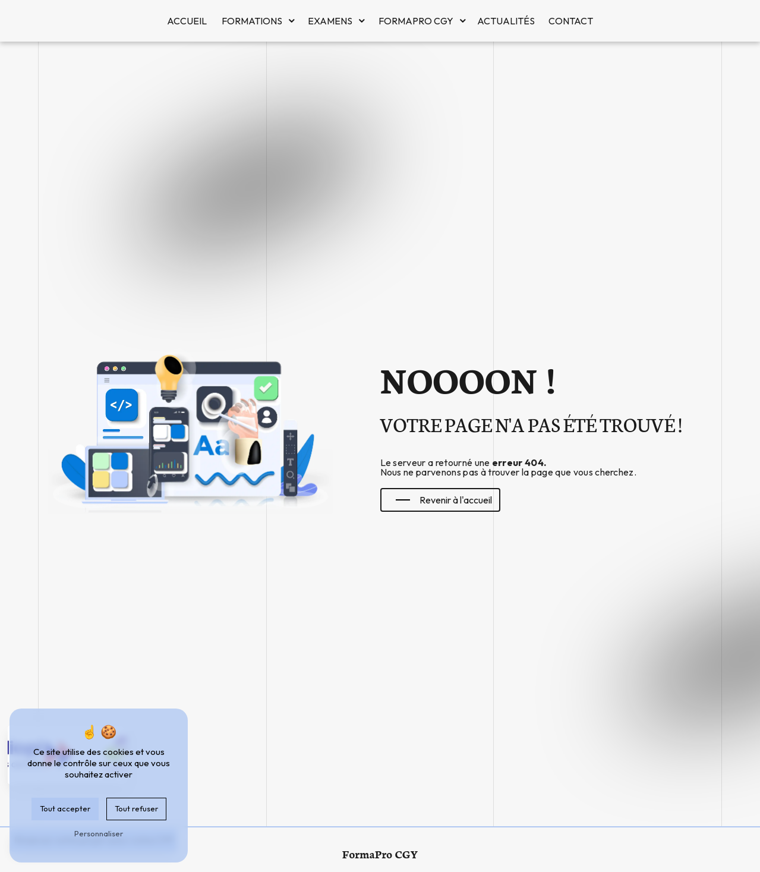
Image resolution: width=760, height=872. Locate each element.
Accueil (187, 21)
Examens (330, 21)
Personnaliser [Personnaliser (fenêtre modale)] (98, 833)
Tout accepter (65, 808)
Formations (252, 21)
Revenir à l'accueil (444, 500)
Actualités (506, 21)
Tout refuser (136, 808)
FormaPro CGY (416, 21)
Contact (570, 21)
